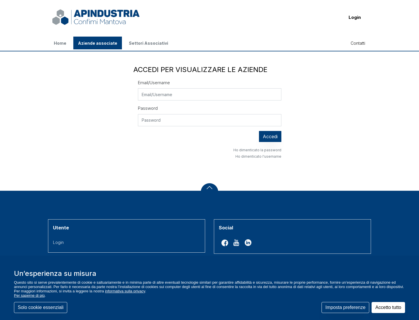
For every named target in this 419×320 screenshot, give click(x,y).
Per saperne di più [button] (29, 295)
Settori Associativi (148, 43)
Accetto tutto (388, 307)
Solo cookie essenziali (40, 307)
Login (355, 17)
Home (60, 43)
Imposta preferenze (345, 307)
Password (148, 108)
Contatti (358, 43)
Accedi (270, 136)
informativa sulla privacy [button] (125, 291)
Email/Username (154, 82)
